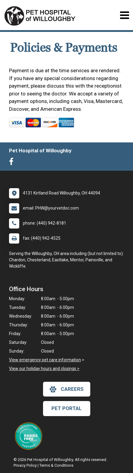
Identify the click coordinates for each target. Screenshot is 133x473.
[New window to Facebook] (13, 162)
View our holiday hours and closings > (44, 368)
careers (67, 389)
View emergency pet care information (45, 359)
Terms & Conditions (56, 465)
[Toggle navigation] (124, 15)
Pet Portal (66, 408)
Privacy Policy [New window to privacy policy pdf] (25, 465)
